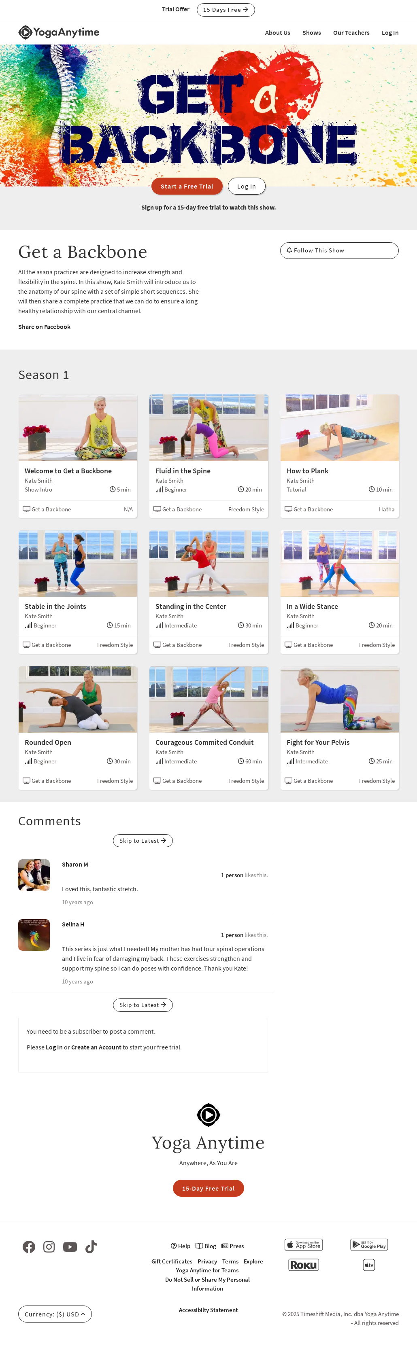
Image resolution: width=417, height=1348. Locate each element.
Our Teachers (351, 32)
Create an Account (96, 1047)
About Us (277, 32)
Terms (230, 1261)
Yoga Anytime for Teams (207, 1270)
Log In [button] (246, 186)
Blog (206, 1246)
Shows (311, 32)
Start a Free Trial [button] (187, 186)
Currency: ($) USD (55, 1314)
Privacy (207, 1261)
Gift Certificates (171, 1261)
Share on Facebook (44, 326)
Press (232, 1246)
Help (180, 1246)
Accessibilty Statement (208, 1310)
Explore (253, 1261)
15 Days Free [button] (226, 9)
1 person (232, 875)
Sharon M (75, 864)
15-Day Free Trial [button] (208, 1188)
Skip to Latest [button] (142, 840)
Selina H (73, 924)
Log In (390, 32)
